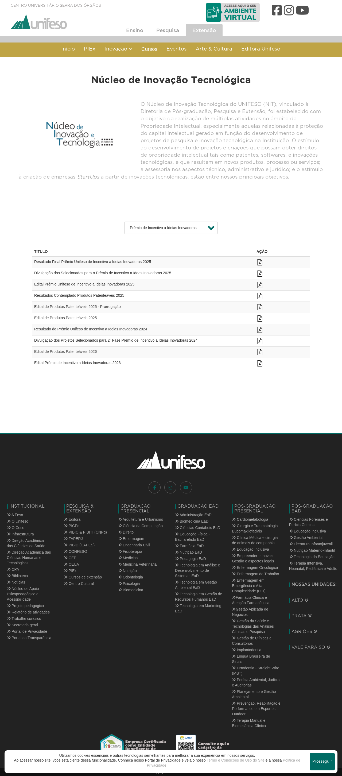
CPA (13, 569)
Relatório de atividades (28, 612)
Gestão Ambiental (306, 537)
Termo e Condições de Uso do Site (235, 760)
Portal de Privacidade (27, 631)
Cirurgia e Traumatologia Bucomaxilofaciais (255, 528)
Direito (126, 532)
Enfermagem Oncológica (255, 567)
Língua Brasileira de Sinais (251, 659)
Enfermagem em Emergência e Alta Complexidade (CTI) (248, 585)
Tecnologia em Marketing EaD (198, 608)
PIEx (89, 49)
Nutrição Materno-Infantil (312, 550)
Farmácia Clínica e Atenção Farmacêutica (250, 600)
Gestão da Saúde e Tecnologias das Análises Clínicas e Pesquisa (253, 626)
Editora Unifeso (260, 49)
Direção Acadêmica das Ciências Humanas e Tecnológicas (29, 557)
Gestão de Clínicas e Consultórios (251, 641)
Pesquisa (167, 30)
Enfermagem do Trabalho (255, 574)
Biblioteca (17, 576)
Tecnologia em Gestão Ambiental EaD (196, 585)
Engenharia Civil (134, 545)
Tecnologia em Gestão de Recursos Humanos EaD (198, 596)
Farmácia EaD (189, 546)
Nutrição (127, 571)
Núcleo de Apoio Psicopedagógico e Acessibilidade (23, 593)
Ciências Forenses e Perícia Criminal (308, 522)
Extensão (204, 30)
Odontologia (130, 577)
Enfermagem (131, 538)
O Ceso (15, 528)
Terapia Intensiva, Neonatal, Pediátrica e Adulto (313, 566)
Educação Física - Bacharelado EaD (192, 537)
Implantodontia (246, 650)
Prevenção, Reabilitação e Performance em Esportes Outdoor (256, 708)
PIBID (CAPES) (79, 545)
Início (68, 49)
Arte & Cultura (214, 49)
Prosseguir (322, 761)
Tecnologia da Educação (312, 557)
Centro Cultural (79, 583)
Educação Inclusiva (250, 549)
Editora (72, 519)
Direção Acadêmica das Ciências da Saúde (26, 543)
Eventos (176, 49)
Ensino (134, 30)
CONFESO (75, 551)
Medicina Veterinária (137, 564)
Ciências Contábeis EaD (197, 528)
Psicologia (129, 583)
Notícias (16, 582)
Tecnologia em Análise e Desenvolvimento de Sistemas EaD (197, 570)
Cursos (149, 49)
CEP (70, 558)
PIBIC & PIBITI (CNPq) (85, 532)
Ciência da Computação (140, 526)
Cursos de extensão (83, 577)
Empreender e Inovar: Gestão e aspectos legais (253, 558)
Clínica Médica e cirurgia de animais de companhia (255, 540)
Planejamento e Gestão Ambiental (254, 694)
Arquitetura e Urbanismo (140, 519)
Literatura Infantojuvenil (311, 544)
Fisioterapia (130, 551)
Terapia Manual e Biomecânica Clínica (249, 723)
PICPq (71, 526)
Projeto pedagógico (25, 606)
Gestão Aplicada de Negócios (250, 612)
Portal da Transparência (29, 638)
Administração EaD (193, 515)
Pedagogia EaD (190, 559)
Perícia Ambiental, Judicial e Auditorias (256, 682)
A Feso (15, 515)
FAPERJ (73, 538)
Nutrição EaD (188, 552)
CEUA (71, 564)
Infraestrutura (20, 534)
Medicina (128, 558)
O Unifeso (17, 521)
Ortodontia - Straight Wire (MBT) (255, 670)
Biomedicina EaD (191, 521)
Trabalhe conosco (24, 618)
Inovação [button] (118, 49)
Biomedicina (130, 590)
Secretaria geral (22, 625)
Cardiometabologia (250, 519)
